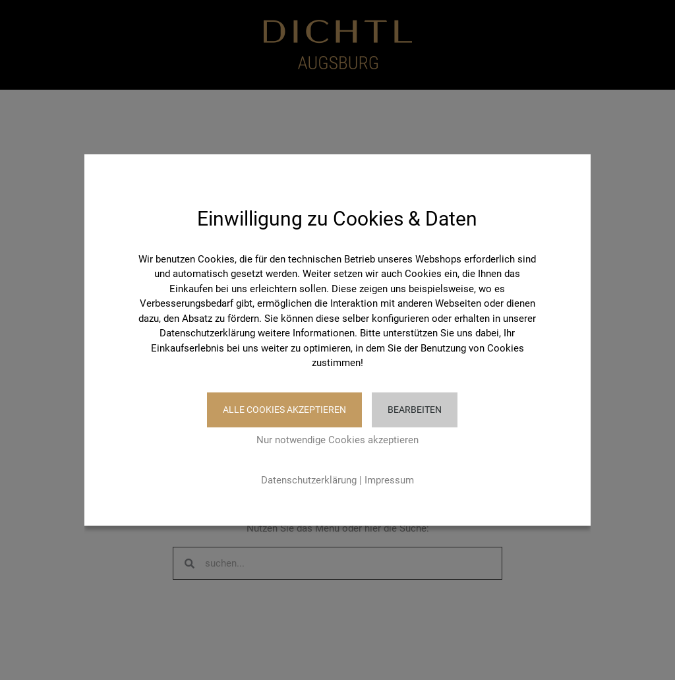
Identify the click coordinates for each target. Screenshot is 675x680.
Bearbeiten (415, 409)
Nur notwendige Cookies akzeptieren (337, 440)
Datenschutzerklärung (309, 480)
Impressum (389, 480)
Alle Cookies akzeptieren (284, 409)
